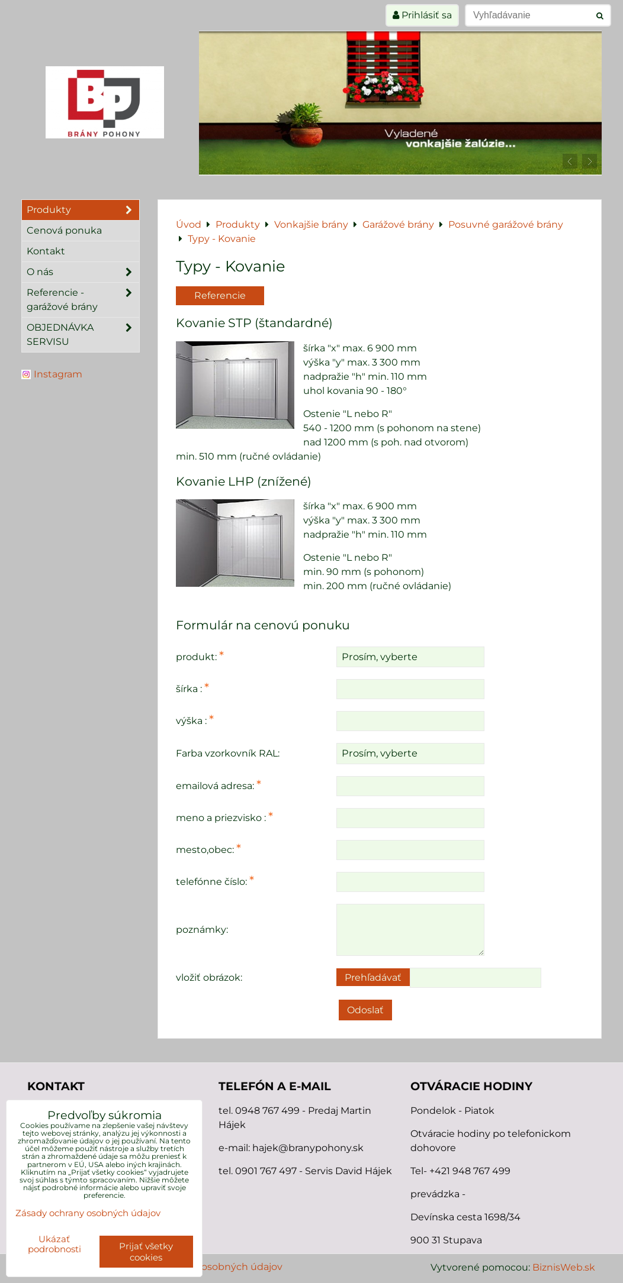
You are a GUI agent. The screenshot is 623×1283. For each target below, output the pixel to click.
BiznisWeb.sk (563, 1267)
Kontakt (46, 251)
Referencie (220, 295)
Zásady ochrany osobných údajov (204, 1266)
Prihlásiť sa (422, 15)
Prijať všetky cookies (146, 1251)
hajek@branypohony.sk (308, 1147)
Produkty (83, 210)
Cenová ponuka (64, 230)
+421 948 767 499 (469, 1171)
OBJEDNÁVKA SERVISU (83, 335)
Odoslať (365, 1010)
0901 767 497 (266, 1171)
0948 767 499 (268, 1110)
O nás (83, 272)
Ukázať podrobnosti (54, 1244)
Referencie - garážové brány (83, 300)
